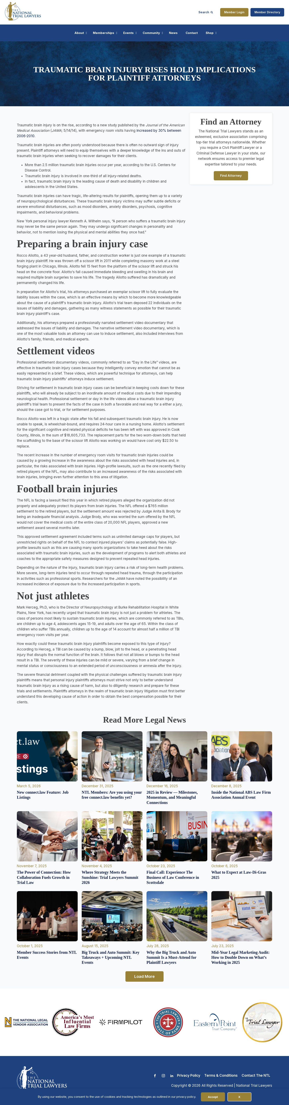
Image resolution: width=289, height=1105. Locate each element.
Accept (213, 1097)
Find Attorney (231, 176)
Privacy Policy (188, 1075)
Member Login (234, 12)
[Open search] (205, 12)
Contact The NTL (256, 1075)
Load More (144, 976)
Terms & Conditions (221, 1075)
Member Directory (267, 12)
